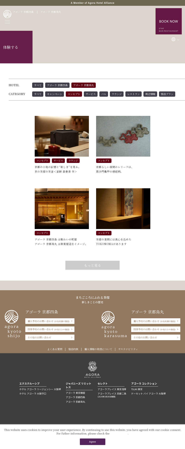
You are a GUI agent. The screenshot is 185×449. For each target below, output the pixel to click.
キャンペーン (54, 94)
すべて (38, 85)
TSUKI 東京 (137, 389)
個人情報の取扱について (98, 349)
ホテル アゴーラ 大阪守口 (32, 393)
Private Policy (119, 433)
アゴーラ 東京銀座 (75, 393)
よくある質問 (54, 349)
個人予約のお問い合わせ (49, 321)
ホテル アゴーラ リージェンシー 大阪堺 (40, 389)
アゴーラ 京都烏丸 (50, 12)
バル (103, 94)
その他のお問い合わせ (39, 337)
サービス (91, 94)
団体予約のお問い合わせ (49, 329)
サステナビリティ (128, 349)
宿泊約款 (73, 349)
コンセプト (74, 94)
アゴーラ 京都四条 (23, 12)
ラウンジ (117, 94)
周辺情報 (150, 94)
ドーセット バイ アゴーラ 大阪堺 (148, 393)
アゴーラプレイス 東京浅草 (112, 389)
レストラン (133, 94)
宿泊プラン (167, 94)
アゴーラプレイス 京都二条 (112, 395)
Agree (92, 441)
